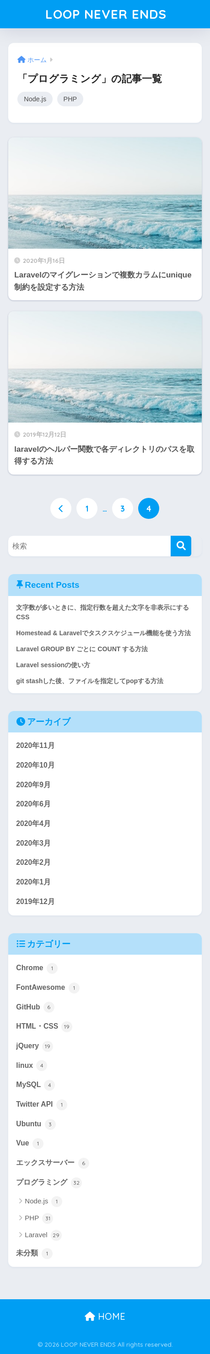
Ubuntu (35, 1124)
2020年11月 (35, 745)
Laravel (43, 1235)
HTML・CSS (44, 1026)
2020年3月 (33, 843)
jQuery (34, 1046)
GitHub (35, 1007)
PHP (70, 99)
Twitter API (41, 1104)
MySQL (35, 1085)
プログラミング (48, 1182)
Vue (29, 1143)
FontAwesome (47, 988)
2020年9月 (33, 785)
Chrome (37, 968)
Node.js (35, 99)
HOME (105, 1316)
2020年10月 (35, 765)
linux (31, 1065)
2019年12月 (35, 901)
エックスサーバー (52, 1163)
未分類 (34, 1253)
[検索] (181, 546)
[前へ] (60, 508)
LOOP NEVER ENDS (106, 14)
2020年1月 (33, 882)
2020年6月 (33, 804)
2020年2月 (33, 862)
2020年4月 (33, 823)
